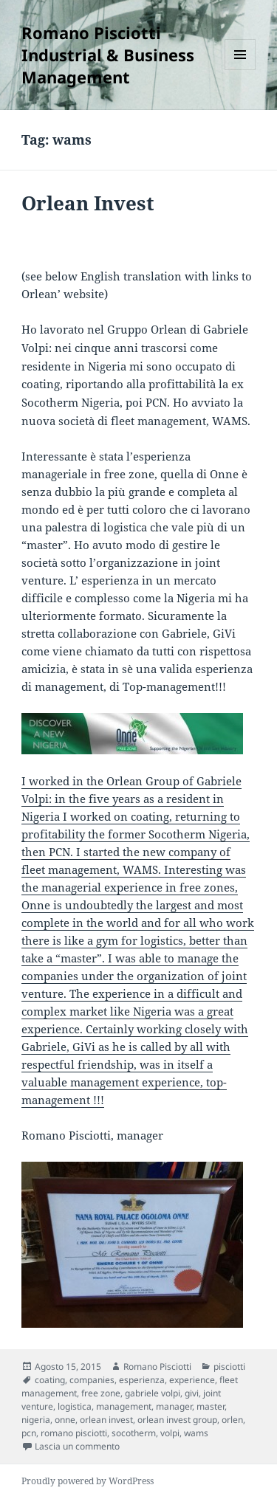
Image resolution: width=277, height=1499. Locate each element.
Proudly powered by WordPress (87, 1481)
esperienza (142, 1380)
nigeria (35, 1419)
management (123, 1406)
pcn (28, 1433)
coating (50, 1380)
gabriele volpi (152, 1393)
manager (174, 1406)
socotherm (134, 1433)
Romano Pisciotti (157, 1366)
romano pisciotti (74, 1433)
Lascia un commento (77, 1446)
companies (91, 1380)
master (210, 1406)
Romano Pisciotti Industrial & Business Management (107, 54)
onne (65, 1419)
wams (196, 1433)
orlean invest (106, 1419)
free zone (100, 1393)
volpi (169, 1433)
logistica (75, 1406)
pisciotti (229, 1366)
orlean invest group (177, 1419)
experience (192, 1380)
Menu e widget (240, 69)
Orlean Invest (87, 203)
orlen (232, 1419)
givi (192, 1393)
